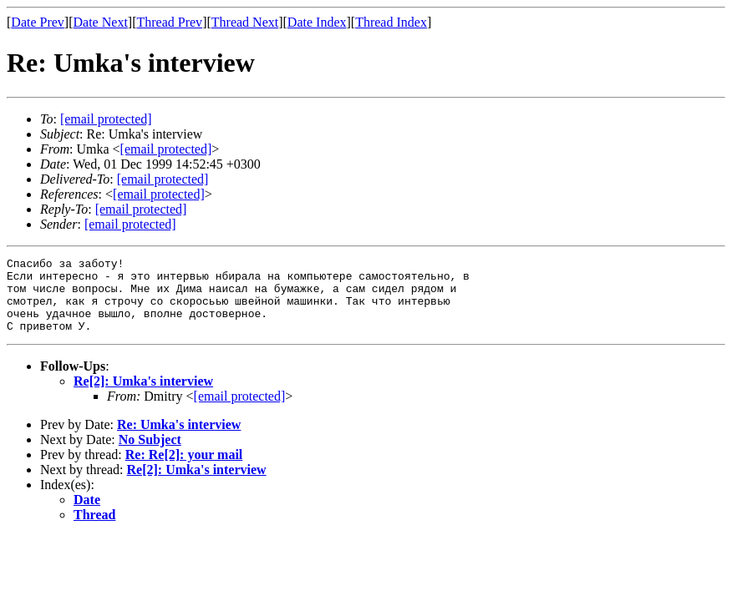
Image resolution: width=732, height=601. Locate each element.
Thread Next (244, 22)
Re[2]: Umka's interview (143, 396)
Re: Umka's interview (179, 439)
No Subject (150, 454)
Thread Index (391, 22)
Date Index (317, 22)
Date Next (101, 22)
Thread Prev (169, 22)
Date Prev (37, 22)
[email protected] (163, 179)
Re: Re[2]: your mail (184, 469)
